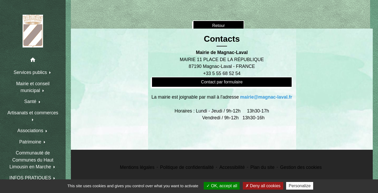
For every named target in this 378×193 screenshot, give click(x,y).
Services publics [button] (31, 72)
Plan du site (262, 167)
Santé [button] (31, 101)
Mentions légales (137, 167)
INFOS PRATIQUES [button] (30, 177)
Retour (218, 25)
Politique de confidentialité (187, 167)
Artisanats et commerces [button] (32, 112)
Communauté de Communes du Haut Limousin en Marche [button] (31, 159)
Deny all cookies (263, 186)
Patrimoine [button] (31, 141)
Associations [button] (31, 130)
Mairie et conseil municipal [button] (32, 87)
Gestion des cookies (301, 167)
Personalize (300, 186)
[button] (33, 61)
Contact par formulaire (222, 82)
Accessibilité (232, 167)
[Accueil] (33, 31)
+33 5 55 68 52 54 (221, 73)
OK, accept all (221, 186)
